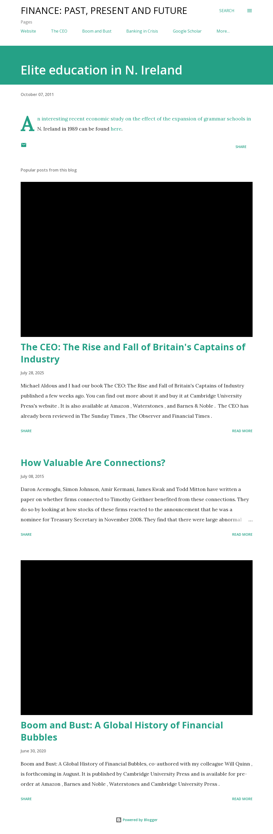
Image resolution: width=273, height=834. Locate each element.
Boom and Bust (96, 31)
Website (28, 31)
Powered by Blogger (137, 819)
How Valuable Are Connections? (93, 462)
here (116, 129)
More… (223, 31)
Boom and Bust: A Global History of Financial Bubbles (122, 731)
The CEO (59, 31)
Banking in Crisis (142, 31)
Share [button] (241, 146)
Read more (242, 430)
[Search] (226, 10)
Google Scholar (187, 31)
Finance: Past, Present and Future (104, 10)
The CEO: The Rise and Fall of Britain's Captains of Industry (133, 353)
